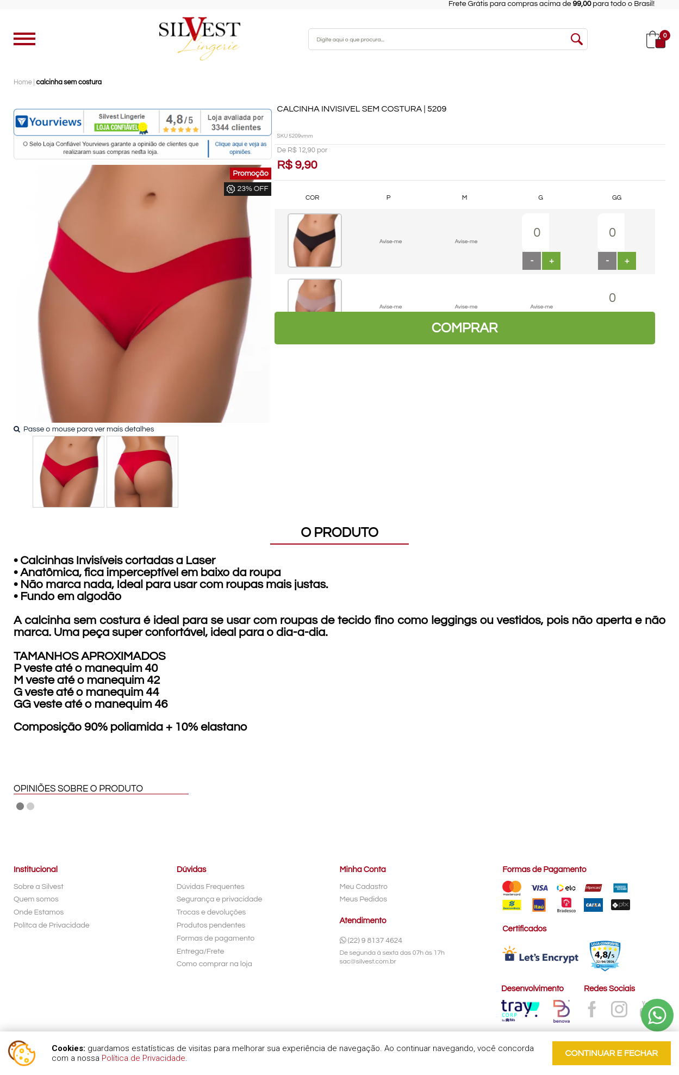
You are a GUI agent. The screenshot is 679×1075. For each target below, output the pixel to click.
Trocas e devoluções (211, 912)
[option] (68, 472)
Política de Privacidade (143, 1058)
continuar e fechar (611, 1053)
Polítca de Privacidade (52, 925)
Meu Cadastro (364, 887)
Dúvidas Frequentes (211, 887)
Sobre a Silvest (39, 887)
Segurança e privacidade (220, 899)
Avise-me (390, 241)
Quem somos (36, 899)
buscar (577, 39)
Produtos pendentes (211, 925)
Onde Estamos (39, 912)
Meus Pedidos (364, 899)
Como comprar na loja (214, 964)
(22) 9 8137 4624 (371, 940)
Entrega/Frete (201, 951)
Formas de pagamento (215, 938)
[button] (551, 260)
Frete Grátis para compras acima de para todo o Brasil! (561, 4)
